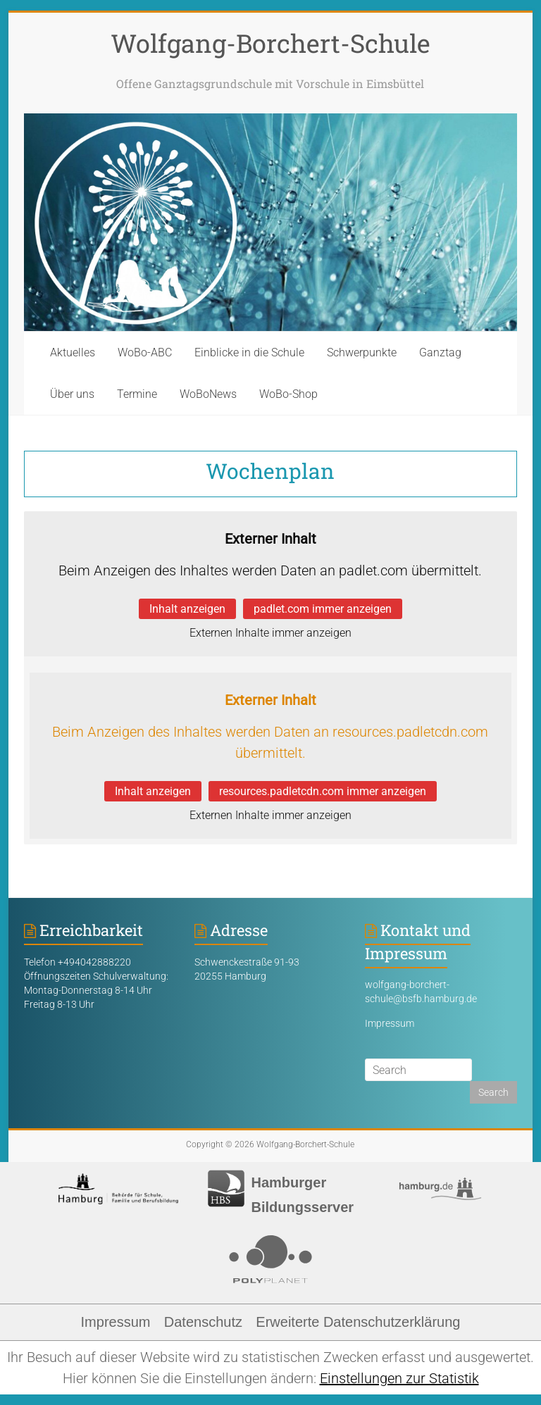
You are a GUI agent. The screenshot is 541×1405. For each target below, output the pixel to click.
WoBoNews (208, 394)
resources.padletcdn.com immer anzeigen (322, 791)
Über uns (72, 394)
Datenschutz (203, 1322)
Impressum (389, 1023)
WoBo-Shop (288, 394)
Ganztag (440, 352)
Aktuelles (72, 352)
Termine (137, 394)
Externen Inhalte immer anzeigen (270, 632)
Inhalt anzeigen (187, 609)
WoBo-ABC (145, 352)
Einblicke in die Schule (249, 352)
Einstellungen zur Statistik (399, 1378)
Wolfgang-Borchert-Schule (270, 43)
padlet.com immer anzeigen (323, 609)
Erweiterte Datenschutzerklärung (358, 1322)
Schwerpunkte (362, 352)
